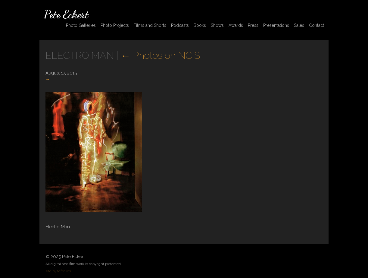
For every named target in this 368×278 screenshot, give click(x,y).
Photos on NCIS (160, 55)
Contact (316, 25)
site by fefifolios (58, 271)
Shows (217, 25)
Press (253, 25)
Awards (236, 25)
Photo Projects (115, 25)
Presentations (276, 25)
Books (200, 25)
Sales (299, 25)
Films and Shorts (150, 25)
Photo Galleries (81, 25)
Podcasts (180, 25)
